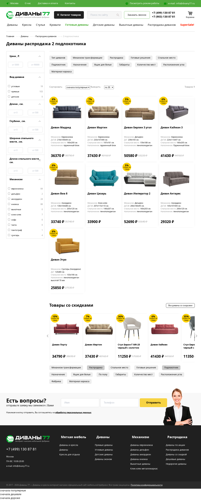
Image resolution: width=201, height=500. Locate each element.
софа (25, 219)
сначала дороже (100, 498)
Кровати (55, 25)
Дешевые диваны (175, 459)
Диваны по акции (175, 445)
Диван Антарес (171, 194)
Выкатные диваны (131, 25)
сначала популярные (100, 490)
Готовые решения (140, 57)
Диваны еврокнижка (141, 445)
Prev (47, 336)
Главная (10, 36)
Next (196, 336)
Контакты (70, 3)
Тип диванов (58, 57)
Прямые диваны (104, 445)
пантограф (25, 230)
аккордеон (25, 199)
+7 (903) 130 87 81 (163, 16)
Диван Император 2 (137, 194)
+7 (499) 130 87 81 (163, 12)
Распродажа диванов (162, 25)
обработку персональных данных (73, 412)
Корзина (190, 17)
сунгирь (25, 235)
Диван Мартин (97, 127)
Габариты (124, 64)
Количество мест (146, 64)
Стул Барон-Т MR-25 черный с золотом (129, 346)
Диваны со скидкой (176, 454)
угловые (25, 86)
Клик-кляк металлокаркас (144, 468)
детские (25, 96)
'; (78, 87)
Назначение (80, 64)
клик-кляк (25, 214)
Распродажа (116, 57)
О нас (28, 3)
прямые (25, 91)
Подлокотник (58, 64)
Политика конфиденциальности (147, 485)
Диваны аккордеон (140, 454)
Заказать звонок (137, 15)
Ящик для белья (102, 64)
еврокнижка (25, 188)
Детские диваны (103, 25)
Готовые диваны (76, 25)
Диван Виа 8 (59, 194)
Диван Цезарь (96, 194)
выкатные (25, 209)
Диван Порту (59, 344)
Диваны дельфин (139, 450)
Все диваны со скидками (180, 305)
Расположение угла (173, 64)
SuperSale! (187, 25)
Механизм (140, 437)
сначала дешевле (100, 494)
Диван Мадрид (61, 127)
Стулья (40, 25)
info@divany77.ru (185, 3)
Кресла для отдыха (69, 454)
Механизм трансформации (87, 57)
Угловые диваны (104, 450)
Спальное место (166, 57)
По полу (103, 374)
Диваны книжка (139, 459)
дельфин (25, 194)
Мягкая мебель (73, 437)
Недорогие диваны (176, 464)
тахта (25, 225)
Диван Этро (58, 260)
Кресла (26, 25)
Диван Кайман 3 (172, 127)
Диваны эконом (103, 459)
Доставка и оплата (48, 3)
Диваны (12, 25)
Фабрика (56, 381)
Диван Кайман (159, 344)
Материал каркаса (62, 71)
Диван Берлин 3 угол (138, 127)
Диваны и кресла (68, 445)
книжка (25, 204)
